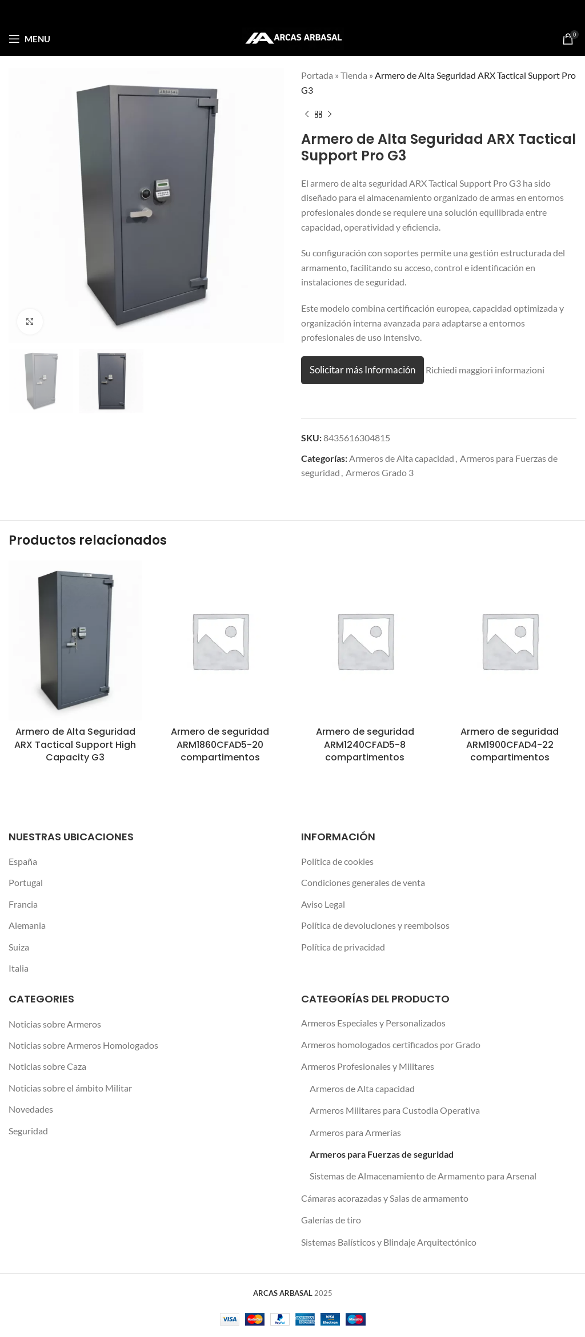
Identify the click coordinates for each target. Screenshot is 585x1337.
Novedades (31, 1109)
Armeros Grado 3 (380, 472)
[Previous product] (306, 114)
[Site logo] (293, 37)
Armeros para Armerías (355, 1132)
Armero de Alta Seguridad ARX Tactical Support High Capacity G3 (75, 744)
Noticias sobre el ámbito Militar (70, 1087)
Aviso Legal (323, 904)
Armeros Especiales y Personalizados (373, 1022)
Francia (23, 904)
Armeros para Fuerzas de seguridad (382, 1154)
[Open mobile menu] (29, 38)
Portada (317, 75)
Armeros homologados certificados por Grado (390, 1044)
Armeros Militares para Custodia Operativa (395, 1110)
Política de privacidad (343, 946)
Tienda (353, 75)
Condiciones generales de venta (363, 882)
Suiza (19, 946)
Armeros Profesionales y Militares (367, 1066)
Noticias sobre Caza (47, 1066)
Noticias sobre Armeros (55, 1023)
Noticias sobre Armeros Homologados (83, 1045)
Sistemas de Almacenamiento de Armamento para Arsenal (423, 1175)
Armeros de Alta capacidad (401, 458)
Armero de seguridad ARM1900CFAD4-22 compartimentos (509, 744)
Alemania (27, 925)
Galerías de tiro (331, 1219)
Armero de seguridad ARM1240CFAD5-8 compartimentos (365, 744)
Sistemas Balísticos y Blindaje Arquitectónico (388, 1242)
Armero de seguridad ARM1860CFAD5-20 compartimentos (220, 744)
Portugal (26, 882)
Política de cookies (337, 861)
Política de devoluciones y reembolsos (375, 925)
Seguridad (28, 1130)
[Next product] (329, 114)
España (23, 861)
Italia (19, 968)
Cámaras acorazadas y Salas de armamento (384, 1198)
